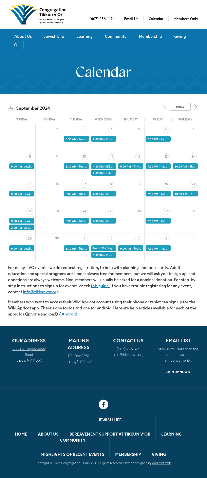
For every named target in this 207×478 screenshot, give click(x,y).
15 (29, 184)
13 (166, 156)
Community (116, 37)
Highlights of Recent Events (72, 455)
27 (166, 211)
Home (21, 435)
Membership (150, 37)
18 (111, 184)
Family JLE (195, 194)
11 (111, 156)
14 (193, 156)
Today (180, 107)
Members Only (186, 19)
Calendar (156, 19)
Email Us (131, 19)
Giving (180, 37)
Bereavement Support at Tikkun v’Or (110, 435)
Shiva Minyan (141, 166)
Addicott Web (161, 463)
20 (166, 184)
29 (30, 239)
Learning (84, 37)
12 (138, 156)
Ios (21, 314)
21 (193, 184)
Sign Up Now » (178, 372)
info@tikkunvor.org (41, 292)
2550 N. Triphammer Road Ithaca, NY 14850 (29, 355)
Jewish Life (54, 37)
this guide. (100, 286)
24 (84, 211)
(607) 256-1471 (101, 19)
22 (30, 211)
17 (84, 184)
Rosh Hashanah (143, 248)
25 (111, 211)
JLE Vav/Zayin (114, 166)
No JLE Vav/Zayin (104, 248)
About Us (23, 37)
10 (84, 156)
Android (69, 314)
